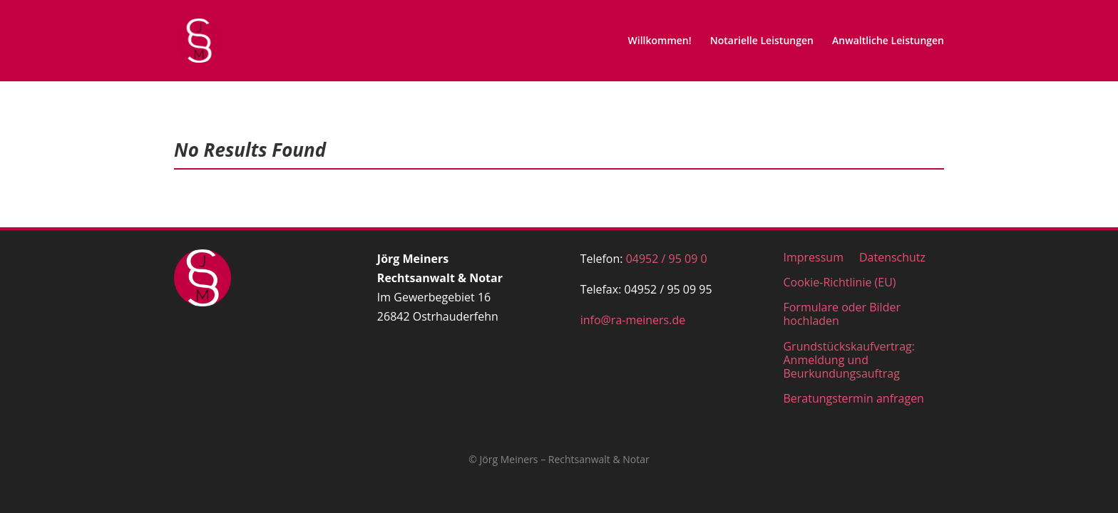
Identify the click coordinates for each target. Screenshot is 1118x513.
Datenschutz (892, 256)
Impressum (813, 256)
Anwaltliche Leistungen (888, 41)
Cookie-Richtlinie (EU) (839, 281)
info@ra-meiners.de (633, 320)
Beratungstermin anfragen (853, 397)
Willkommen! (660, 41)
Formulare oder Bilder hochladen (841, 313)
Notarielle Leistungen (762, 41)
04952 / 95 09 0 (666, 258)
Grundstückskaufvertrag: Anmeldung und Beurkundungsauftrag (848, 359)
